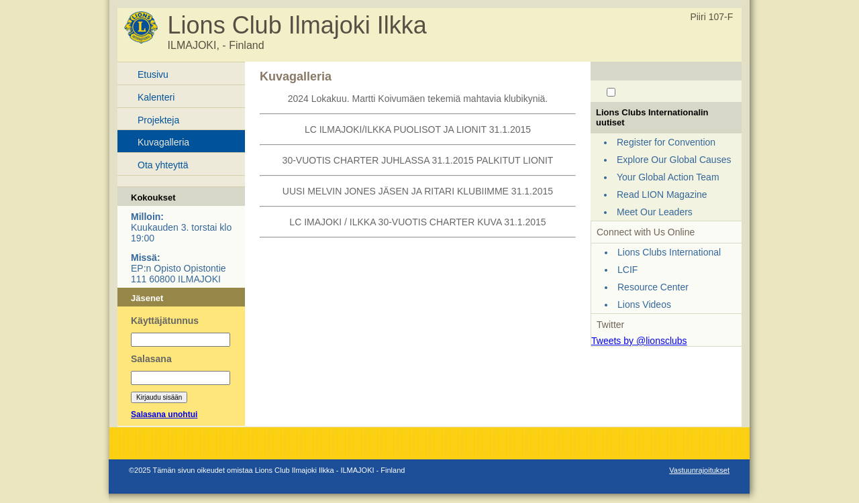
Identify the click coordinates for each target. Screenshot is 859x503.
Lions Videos (644, 304)
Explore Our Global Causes (674, 159)
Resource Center (653, 287)
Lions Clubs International (669, 252)
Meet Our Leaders (655, 212)
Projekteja (158, 120)
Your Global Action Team (668, 177)
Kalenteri (156, 97)
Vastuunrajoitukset (699, 470)
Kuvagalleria (163, 142)
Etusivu (153, 74)
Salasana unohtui (164, 414)
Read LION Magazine (662, 194)
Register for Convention (666, 142)
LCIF (627, 269)
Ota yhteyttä (163, 165)
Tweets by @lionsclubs (639, 340)
